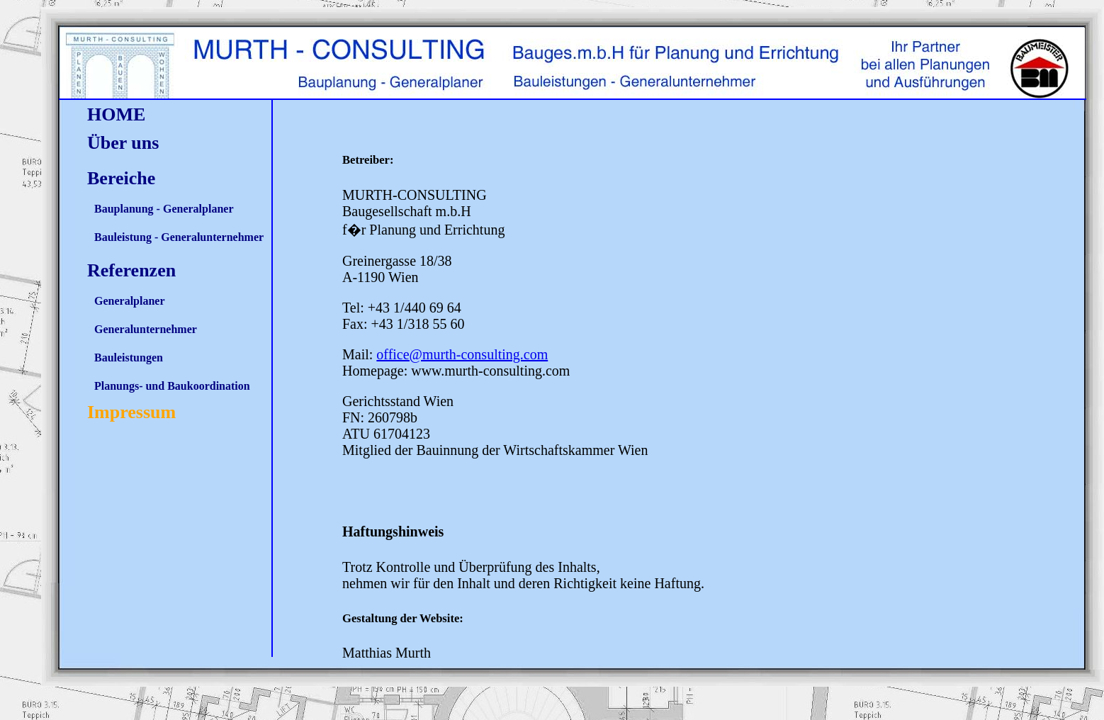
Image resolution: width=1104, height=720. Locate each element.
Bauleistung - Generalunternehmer (179, 237)
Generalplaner (129, 301)
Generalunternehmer (145, 329)
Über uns (123, 143)
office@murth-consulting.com (462, 354)
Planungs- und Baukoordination (172, 386)
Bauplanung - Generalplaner (163, 209)
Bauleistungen (128, 357)
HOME (116, 114)
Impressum (131, 412)
